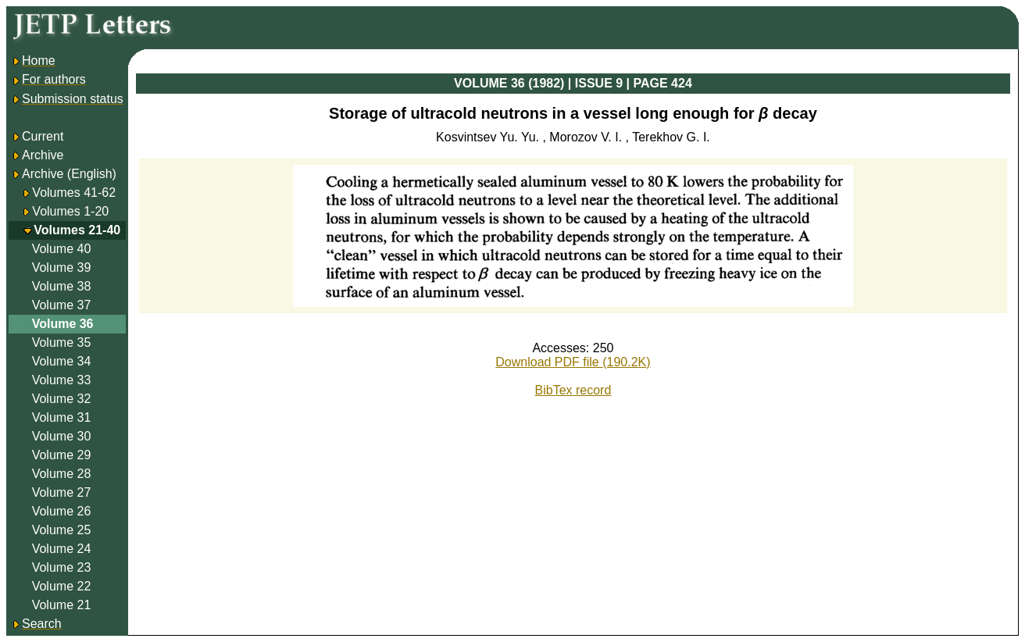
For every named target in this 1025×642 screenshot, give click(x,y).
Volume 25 (61, 530)
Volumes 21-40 (77, 230)
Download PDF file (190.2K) (572, 362)
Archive (37, 155)
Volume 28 (61, 473)
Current (37, 136)
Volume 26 (61, 511)
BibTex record (573, 390)
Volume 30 (61, 436)
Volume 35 (61, 342)
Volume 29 (61, 455)
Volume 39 (61, 267)
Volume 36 (63, 323)
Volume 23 (61, 567)
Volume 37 (61, 305)
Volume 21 (61, 605)
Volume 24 (61, 548)
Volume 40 (61, 248)
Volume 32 (61, 398)
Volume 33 (61, 380)
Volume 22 (61, 586)
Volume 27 (61, 492)
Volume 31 (61, 417)
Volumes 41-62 (74, 192)
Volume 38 (61, 286)
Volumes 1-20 (70, 211)
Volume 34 (61, 361)
